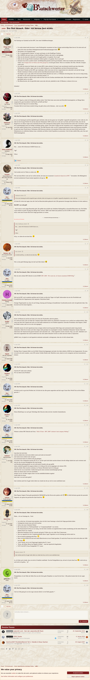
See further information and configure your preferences (17, 676)
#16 (87, 446)
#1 (87, 37)
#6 (87, 187)
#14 (87, 405)
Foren (4, 19)
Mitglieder (37, 19)
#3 (87, 113)
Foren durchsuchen (14, 22)
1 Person (19, 160)
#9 (87, 290)
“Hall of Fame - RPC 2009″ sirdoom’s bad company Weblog (52, 431)
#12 (87, 364)
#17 (87, 488)
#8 (87, 269)
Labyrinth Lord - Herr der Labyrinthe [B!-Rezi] (28, 631)
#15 (87, 425)
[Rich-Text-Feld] (51, 614)
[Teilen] (85, 38)
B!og (19, 19)
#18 (87, 509)
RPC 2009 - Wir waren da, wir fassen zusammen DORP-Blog (57, 276)
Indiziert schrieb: (19, 552)
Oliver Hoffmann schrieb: (21, 224)
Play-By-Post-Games (50, 19)
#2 (87, 93)
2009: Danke (17, 636)
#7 (87, 243)
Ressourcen (26, 19)
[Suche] (85, 19)
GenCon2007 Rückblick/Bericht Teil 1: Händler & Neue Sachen (27, 642)
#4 (87, 140)
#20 (87, 585)
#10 (87, 312)
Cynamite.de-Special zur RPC (62, 175)
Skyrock (8, 633)
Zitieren (86, 89)
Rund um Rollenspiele (24, 638)
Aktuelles (11, 19)
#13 (87, 383)
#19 (87, 569)
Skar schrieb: (18, 251)
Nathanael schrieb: (19, 195)
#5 (87, 165)
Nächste (8, 34)
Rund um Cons (26, 643)
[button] (15, 19)
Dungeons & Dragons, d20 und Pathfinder (31, 633)
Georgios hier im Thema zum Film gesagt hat (36, 62)
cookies (13, 673)
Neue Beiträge (4, 22)
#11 (87, 344)
